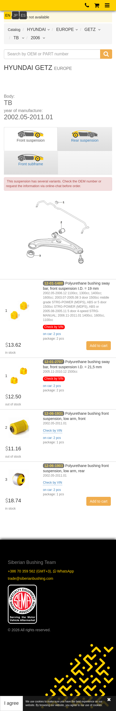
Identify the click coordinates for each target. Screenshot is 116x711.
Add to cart (98, 346)
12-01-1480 (53, 283)
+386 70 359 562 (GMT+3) (29, 571)
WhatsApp (63, 571)
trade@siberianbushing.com (30, 578)
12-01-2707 (53, 362)
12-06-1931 (53, 413)
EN (7, 15)
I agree (11, 703)
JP (15, 15)
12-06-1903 (53, 466)
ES (23, 15)
